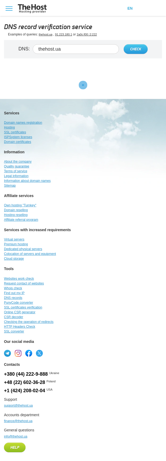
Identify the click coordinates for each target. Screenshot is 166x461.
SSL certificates (15, 132)
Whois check (13, 288)
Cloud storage (14, 258)
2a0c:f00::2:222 (87, 34)
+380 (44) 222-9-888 (26, 374)
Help (14, 447)
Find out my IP (14, 293)
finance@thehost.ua (18, 421)
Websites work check (19, 278)
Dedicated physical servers (23, 249)
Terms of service (15, 171)
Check (135, 49)
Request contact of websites (24, 283)
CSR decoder (13, 317)
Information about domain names (27, 181)
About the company (17, 161)
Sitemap (10, 185)
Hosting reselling (16, 215)
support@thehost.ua (18, 405)
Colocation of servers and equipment (30, 254)
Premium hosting (16, 244)
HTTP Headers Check (19, 326)
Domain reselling (16, 210)
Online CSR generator (19, 312)
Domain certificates (17, 142)
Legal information (16, 176)
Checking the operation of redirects (28, 322)
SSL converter (14, 331)
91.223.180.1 (63, 34)
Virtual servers (14, 239)
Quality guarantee (16, 166)
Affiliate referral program (21, 220)
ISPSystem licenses (18, 137)
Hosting (9, 127)
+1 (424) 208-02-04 (24, 390)
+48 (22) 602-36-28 (24, 382)
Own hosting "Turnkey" (20, 205)
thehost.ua (45, 34)
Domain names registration (23, 123)
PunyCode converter (18, 302)
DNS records (13, 298)
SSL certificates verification (23, 307)
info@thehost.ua (15, 436)
